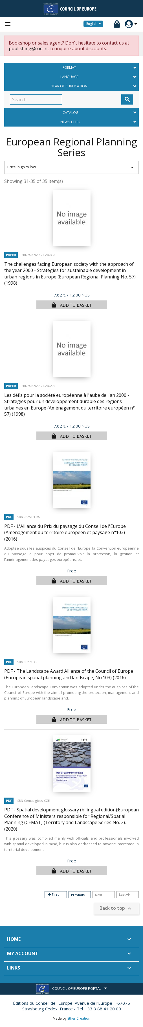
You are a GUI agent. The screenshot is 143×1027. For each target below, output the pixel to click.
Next (98, 895)
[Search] (36, 99)
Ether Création (78, 1018)
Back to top (116, 908)
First (53, 894)
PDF (9, 517)
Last (124, 894)
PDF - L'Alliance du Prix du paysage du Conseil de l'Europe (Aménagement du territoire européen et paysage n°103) (65, 532)
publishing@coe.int (29, 48)
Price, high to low (71, 167)
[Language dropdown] (94, 24)
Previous (78, 895)
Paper (11, 255)
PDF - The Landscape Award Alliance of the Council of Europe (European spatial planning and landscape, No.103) (68, 674)
